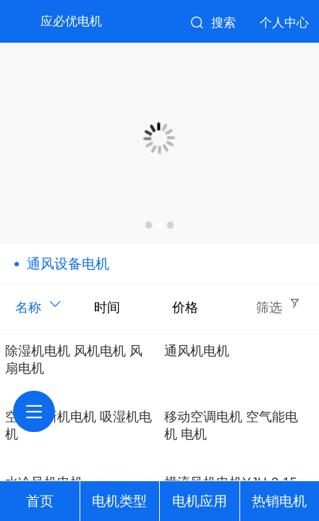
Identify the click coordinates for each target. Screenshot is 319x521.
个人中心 (284, 23)
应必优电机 (71, 21)
